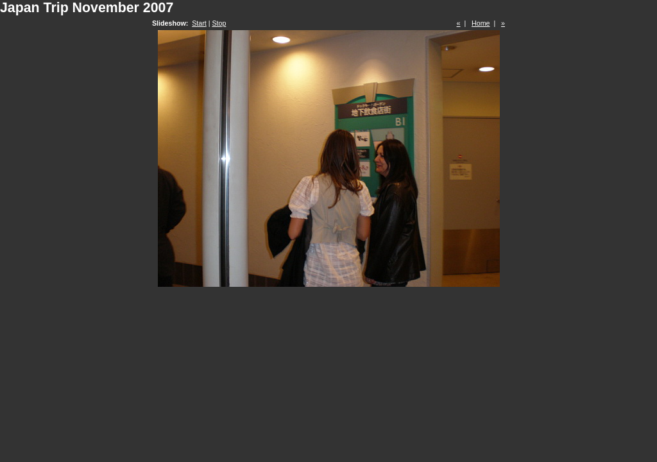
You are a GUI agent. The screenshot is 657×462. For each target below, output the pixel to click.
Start (199, 23)
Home (481, 23)
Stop (219, 23)
